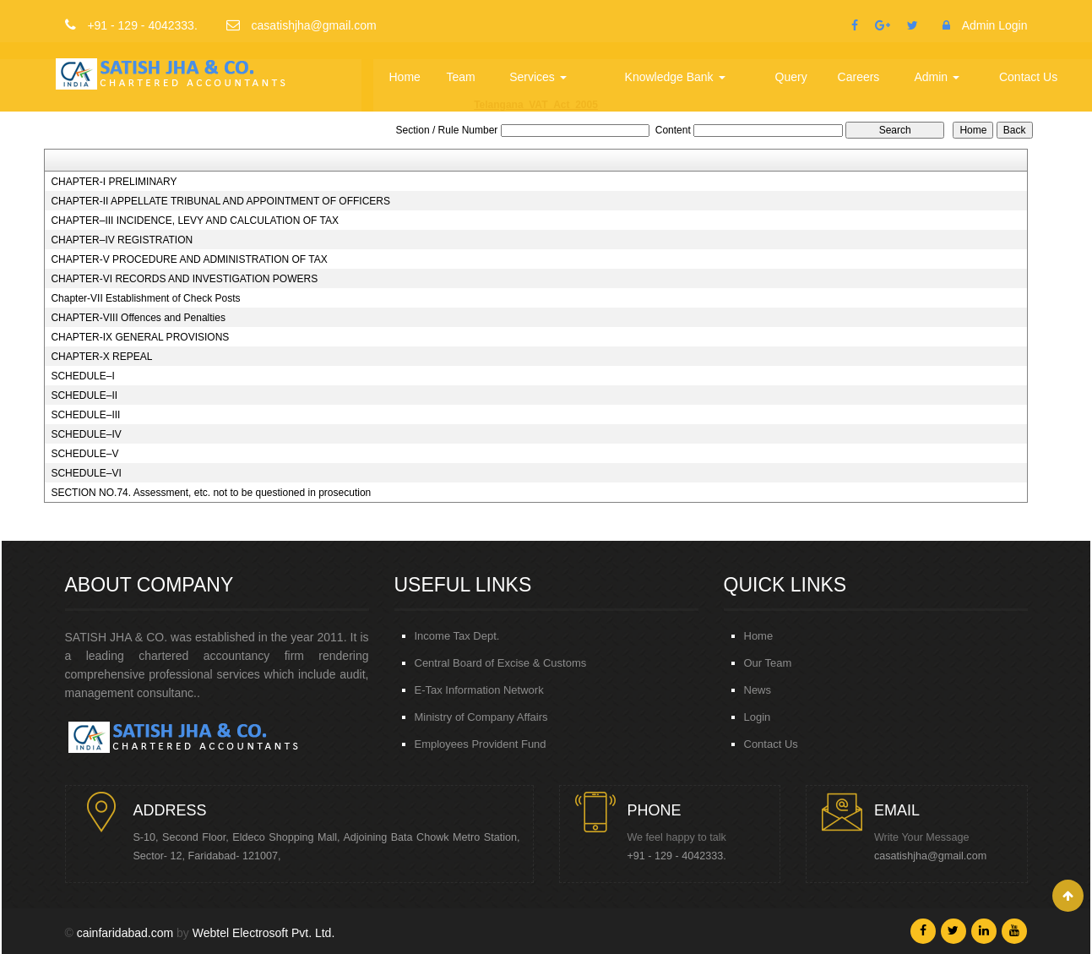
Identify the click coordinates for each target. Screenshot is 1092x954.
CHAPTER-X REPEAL (101, 357)
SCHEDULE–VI (86, 473)
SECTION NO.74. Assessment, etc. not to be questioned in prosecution (211, 493)
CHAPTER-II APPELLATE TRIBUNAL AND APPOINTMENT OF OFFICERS (220, 201)
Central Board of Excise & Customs (501, 663)
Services (539, 77)
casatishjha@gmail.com (930, 856)
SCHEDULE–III (85, 415)
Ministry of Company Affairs (481, 717)
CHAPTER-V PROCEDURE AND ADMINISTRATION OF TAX (189, 259)
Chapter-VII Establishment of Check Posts (145, 298)
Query (791, 77)
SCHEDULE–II (84, 395)
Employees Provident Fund (480, 744)
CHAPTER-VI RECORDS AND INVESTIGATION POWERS (184, 279)
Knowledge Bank (675, 77)
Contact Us (1028, 77)
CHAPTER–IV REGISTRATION (122, 240)
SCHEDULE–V (84, 454)
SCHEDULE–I (82, 376)
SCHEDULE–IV (86, 434)
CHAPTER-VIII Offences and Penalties (138, 318)
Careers (859, 77)
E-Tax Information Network (479, 690)
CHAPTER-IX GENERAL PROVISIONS (140, 337)
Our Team (768, 663)
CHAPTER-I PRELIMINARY (114, 182)
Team (462, 77)
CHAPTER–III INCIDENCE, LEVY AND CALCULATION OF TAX (195, 220)
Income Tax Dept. (457, 636)
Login (757, 717)
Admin (937, 77)
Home (405, 77)
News (758, 690)
